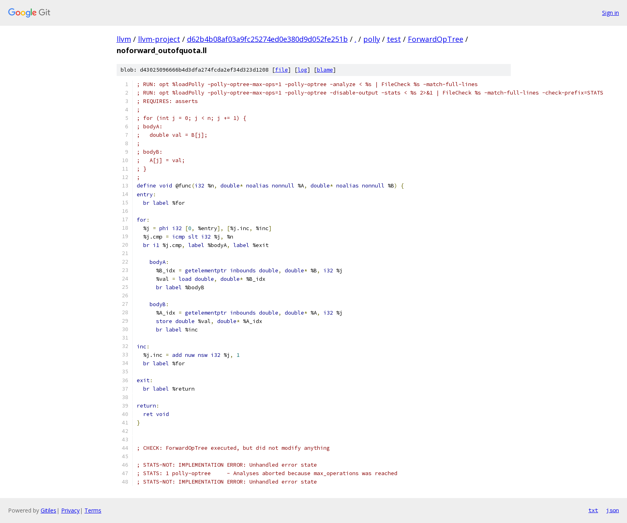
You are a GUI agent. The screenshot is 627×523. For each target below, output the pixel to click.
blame (325, 69)
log (302, 69)
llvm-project (159, 39)
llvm (124, 39)
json (612, 510)
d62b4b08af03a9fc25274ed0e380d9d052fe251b (267, 39)
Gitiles (48, 510)
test (394, 39)
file (281, 69)
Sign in (610, 12)
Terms (92, 510)
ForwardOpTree (435, 39)
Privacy (70, 510)
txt (593, 510)
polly (371, 39)
